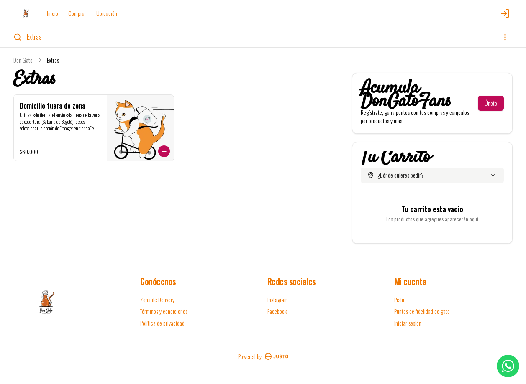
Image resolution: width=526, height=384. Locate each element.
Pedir (399, 299)
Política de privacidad (162, 322)
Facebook (277, 311)
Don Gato (23, 60)
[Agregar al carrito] (164, 151)
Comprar (77, 13)
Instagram (277, 299)
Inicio (52, 13)
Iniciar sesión (407, 323)
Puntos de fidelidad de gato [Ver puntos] (422, 311)
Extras (34, 37)
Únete (491, 103)
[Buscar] (17, 37)
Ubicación (106, 13)
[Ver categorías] (505, 37)
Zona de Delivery (157, 299)
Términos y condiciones (163, 311)
